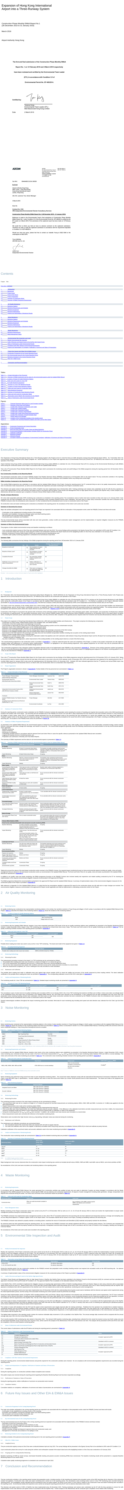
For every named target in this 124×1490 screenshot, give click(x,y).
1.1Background (7, 291)
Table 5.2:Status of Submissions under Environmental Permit (17, 398)
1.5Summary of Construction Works (12, 298)
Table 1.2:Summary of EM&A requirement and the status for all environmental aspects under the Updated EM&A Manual (33, 377)
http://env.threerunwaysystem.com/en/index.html (23, 602)
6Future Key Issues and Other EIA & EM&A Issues (18, 351)
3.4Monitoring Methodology (10, 324)
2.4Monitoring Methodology (10, 311)
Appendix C (19, 873)
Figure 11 (41, 910)
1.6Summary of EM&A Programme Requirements (16, 300)
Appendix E (42, 974)
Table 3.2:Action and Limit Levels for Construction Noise (16, 388)
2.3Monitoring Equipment (10, 310)
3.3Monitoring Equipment (10, 323)
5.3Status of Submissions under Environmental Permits (17, 344)
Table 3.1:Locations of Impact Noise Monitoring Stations (16, 386)
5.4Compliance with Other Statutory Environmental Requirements (20, 345)
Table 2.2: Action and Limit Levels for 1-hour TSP (14, 381)
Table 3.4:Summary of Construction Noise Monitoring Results (17, 392)
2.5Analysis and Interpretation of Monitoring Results (17, 313)
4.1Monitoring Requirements (11, 332)
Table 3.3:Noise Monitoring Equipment (11, 390)
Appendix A (46, 641)
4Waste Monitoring (9, 330)
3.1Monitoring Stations (9, 319)
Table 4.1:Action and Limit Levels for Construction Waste (16, 394)
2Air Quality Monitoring (10, 304)
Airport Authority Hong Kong (13, 40)
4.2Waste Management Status (11, 334)
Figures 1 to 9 (54, 608)
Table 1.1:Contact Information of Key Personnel (14, 375)
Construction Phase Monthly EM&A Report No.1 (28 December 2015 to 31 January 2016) (21, 24)
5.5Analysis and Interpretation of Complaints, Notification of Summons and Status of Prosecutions (28, 347)
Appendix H (66, 1387)
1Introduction (8, 289)
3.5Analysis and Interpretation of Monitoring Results (17, 326)
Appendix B (31, 669)
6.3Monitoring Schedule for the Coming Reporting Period (18, 357)
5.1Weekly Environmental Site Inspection (14, 340)
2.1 (9, 306)
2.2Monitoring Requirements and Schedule (14, 308)
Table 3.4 (38, 1135)
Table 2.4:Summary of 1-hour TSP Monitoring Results (15, 384)
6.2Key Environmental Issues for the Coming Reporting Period (19, 355)
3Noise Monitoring (9, 317)
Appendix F (46, 928)
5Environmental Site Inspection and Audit (16, 338)
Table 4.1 (67, 1193)
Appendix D (31, 882)
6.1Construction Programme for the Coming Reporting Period (19, 353)
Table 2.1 (8, 910)
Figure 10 (46, 718)
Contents (7, 273)
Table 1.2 (58, 739)
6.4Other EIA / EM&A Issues (10, 358)
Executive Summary (6, 286)
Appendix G (73, 980)
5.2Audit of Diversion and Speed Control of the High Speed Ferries (23, 342)
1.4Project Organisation (9, 296)
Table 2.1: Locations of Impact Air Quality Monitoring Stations (17, 379)
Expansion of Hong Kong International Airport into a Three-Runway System (27, 7)
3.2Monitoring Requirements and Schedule (14, 321)
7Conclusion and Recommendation (14, 362)
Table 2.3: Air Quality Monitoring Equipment (12, 382)
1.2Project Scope (8, 293)
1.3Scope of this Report (9, 295)
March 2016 (6, 31)
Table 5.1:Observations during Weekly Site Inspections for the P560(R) (20, 396)
